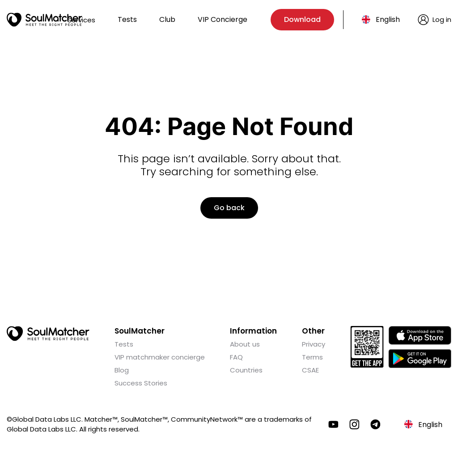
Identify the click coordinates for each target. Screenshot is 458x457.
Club (167, 19)
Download (302, 19)
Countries (246, 370)
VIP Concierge (222, 19)
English (388, 19)
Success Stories (140, 383)
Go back (229, 208)
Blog (121, 370)
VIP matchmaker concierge (159, 357)
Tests (127, 19)
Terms (312, 357)
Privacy (313, 344)
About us (245, 344)
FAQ (236, 357)
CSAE (310, 370)
